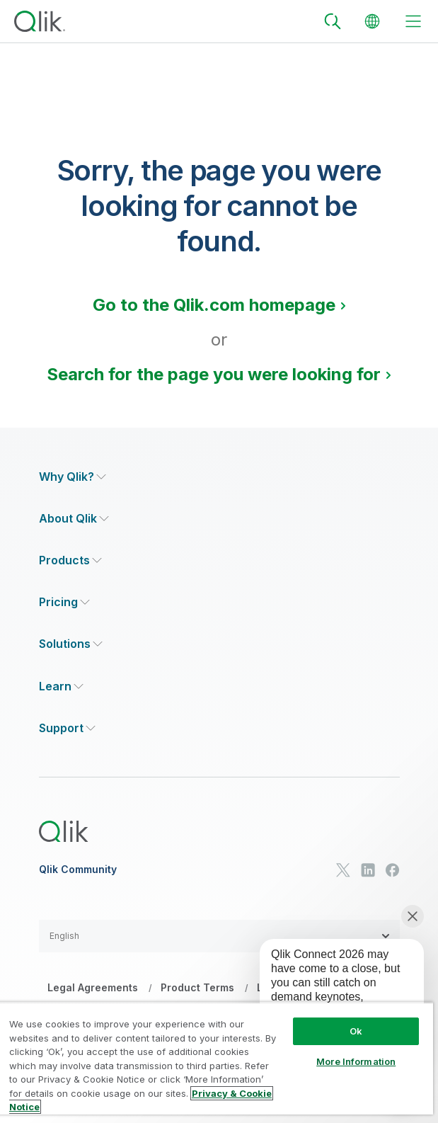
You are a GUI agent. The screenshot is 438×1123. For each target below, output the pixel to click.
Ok (356, 1031)
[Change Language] (372, 21)
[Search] (332, 21)
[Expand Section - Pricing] (64, 602)
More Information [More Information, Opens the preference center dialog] (356, 1061)
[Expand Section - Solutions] (71, 644)
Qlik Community (78, 869)
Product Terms (197, 987)
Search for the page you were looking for (214, 374)
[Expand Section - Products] (70, 560)
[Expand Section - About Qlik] (74, 518)
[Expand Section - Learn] (61, 686)
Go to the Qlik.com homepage (214, 305)
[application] (332, 1000)
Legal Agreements (92, 987)
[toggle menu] (413, 21)
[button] (219, 936)
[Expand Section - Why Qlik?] (72, 477)
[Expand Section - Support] (67, 728)
